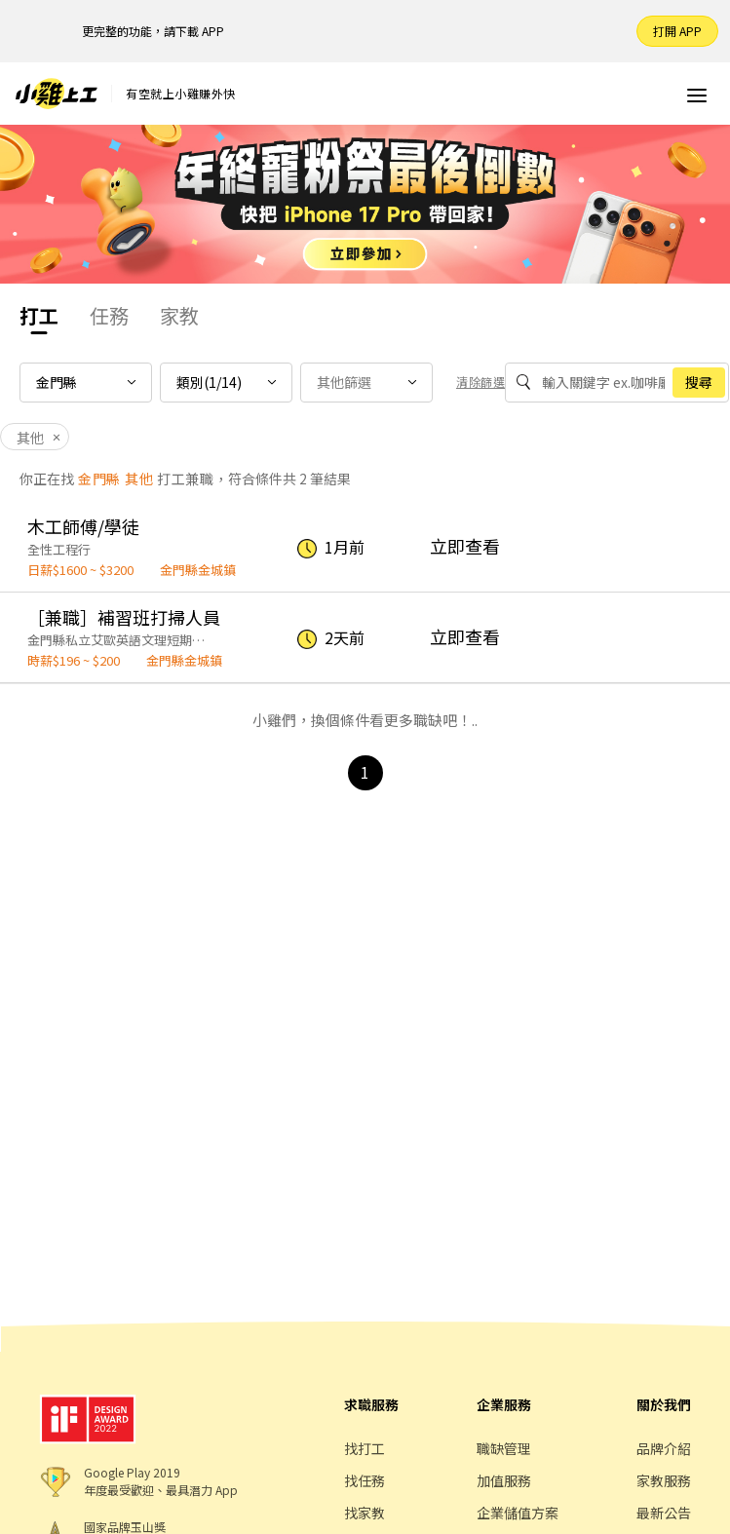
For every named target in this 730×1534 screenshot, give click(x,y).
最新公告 (663, 1512)
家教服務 (663, 1480)
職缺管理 (504, 1448)
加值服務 (504, 1480)
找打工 (364, 1448)
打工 (38, 315)
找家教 (364, 1512)
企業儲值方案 (517, 1512)
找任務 (364, 1480)
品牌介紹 (663, 1448)
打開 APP (677, 30)
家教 (179, 315)
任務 (109, 315)
